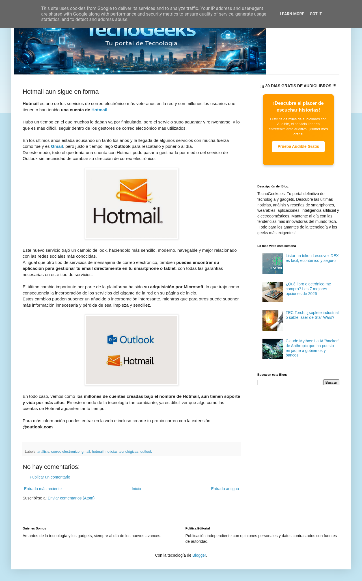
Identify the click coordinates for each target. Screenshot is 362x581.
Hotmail (99, 109)
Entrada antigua (225, 488)
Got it (316, 14)
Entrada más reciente (43, 488)
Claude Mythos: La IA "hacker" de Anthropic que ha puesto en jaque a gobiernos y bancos (312, 348)
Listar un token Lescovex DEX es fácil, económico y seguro (312, 258)
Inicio (136, 488)
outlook (146, 452)
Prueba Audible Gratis (298, 146)
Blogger (199, 555)
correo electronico (65, 452)
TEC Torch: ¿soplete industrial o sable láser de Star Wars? (312, 315)
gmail (85, 452)
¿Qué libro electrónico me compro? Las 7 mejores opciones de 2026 (308, 289)
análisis (43, 452)
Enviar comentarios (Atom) (71, 498)
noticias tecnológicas (121, 452)
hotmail (98, 452)
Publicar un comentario (50, 477)
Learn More (292, 14)
